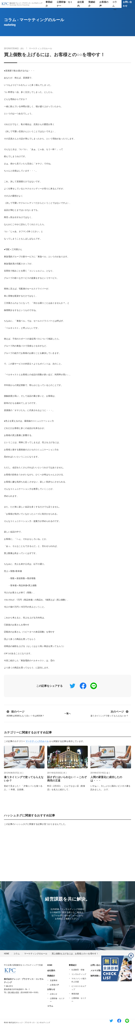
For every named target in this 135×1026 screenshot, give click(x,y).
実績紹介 (51, 976)
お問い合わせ (127, 4)
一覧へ (67, 713)
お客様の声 (54, 985)
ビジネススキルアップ (78, 987)
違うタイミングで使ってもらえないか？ (109, 713)
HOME (6, 953)
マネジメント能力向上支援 (78, 980)
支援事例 (53, 980)
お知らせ (51, 989)
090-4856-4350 (13, 992)
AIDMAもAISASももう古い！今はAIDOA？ (25, 713)
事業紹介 (73, 965)
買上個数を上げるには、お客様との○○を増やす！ (54, 54)
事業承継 (75, 994)
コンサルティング (78, 974)
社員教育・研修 (77, 970)
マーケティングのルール (40, 48)
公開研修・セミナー (57, 1000)
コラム (16, 953)
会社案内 (51, 970)
